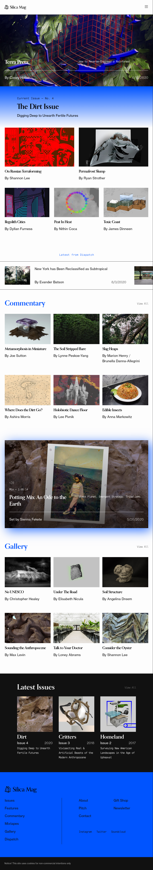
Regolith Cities (15, 222)
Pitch (83, 808)
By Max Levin (15, 655)
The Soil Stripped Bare (69, 349)
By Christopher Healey (22, 599)
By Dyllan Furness (18, 229)
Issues (10, 800)
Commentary (15, 816)
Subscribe (94, 853)
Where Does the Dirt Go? (23, 410)
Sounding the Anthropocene (25, 648)
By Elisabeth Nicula (68, 599)
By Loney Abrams (67, 655)
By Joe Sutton (15, 356)
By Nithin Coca (65, 229)
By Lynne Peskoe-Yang (70, 356)
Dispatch (11, 839)
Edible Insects (112, 410)
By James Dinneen (118, 229)
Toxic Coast (112, 222)
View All (142, 303)
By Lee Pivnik (63, 417)
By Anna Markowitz (117, 417)
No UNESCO (14, 592)
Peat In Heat (63, 222)
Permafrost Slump (92, 171)
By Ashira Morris (17, 417)
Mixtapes (12, 823)
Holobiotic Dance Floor (70, 410)
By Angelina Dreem (117, 599)
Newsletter (122, 808)
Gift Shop (121, 800)
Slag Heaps (110, 349)
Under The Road (65, 592)
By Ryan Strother (92, 178)
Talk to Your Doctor (68, 648)
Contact (85, 816)
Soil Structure (112, 592)
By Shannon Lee (17, 178)
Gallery (10, 831)
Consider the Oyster (117, 648)
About (83, 800)
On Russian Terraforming (23, 171)
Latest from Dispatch (76, 254)
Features (11, 808)
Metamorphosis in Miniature (25, 349)
